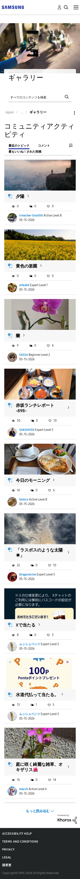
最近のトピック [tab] (19, 145)
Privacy (8, 849)
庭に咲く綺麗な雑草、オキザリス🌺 (39, 767)
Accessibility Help (17, 833)
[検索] (40, 97)
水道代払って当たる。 (37, 694)
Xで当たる (25, 625)
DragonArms (27, 574)
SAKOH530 (26, 430)
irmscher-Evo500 (31, 215)
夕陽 (20, 196)
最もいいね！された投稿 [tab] (25, 151)
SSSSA (23, 355)
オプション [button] (67, 113)
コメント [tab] (44, 145)
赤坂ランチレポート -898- (35, 408)
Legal (6, 857)
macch (23, 789)
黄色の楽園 (26, 266)
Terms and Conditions (20, 841)
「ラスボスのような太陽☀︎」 (39, 552)
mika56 (24, 285)
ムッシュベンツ (29, 644)
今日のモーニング (33, 480)
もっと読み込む (38, 811)
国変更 (7, 865)
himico (23, 499)
